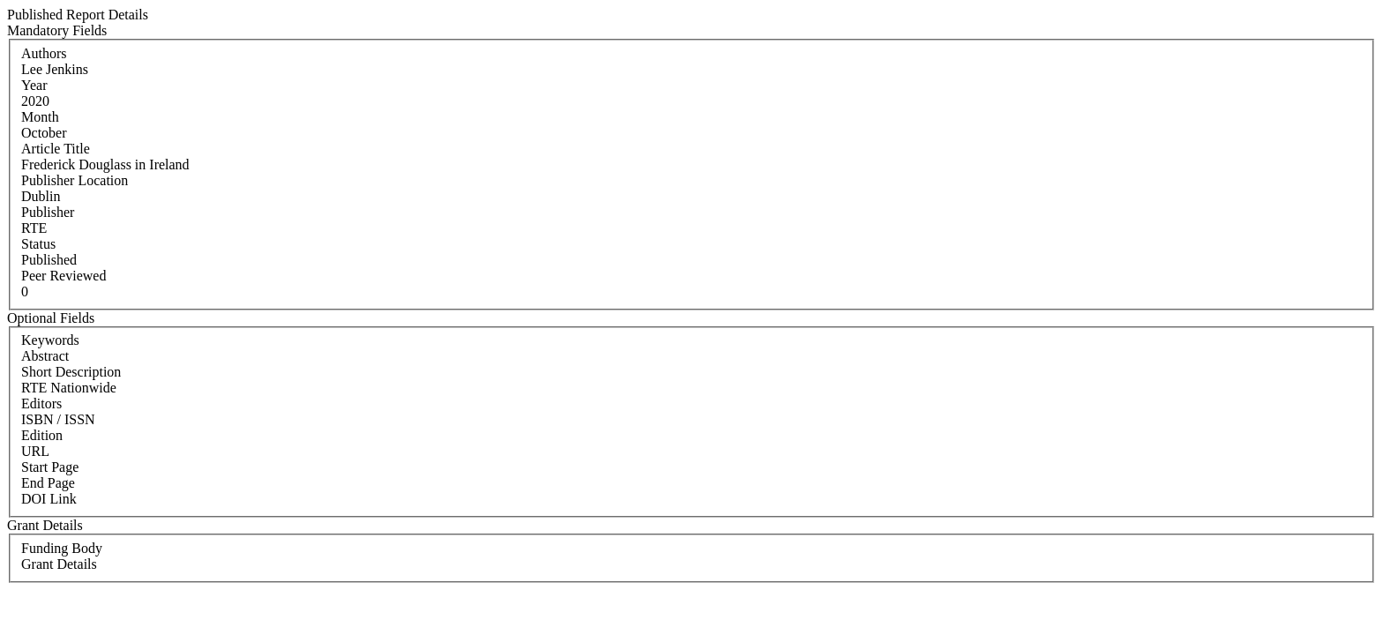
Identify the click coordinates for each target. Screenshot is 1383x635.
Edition (42, 435)
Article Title (55, 148)
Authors (44, 53)
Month (40, 116)
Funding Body (61, 548)
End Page (48, 482)
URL (35, 451)
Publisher (47, 212)
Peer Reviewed (63, 275)
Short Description (71, 371)
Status (38, 243)
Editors (41, 403)
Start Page (49, 466)
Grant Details (59, 564)
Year (34, 85)
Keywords (50, 339)
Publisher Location (74, 180)
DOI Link (49, 498)
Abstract (45, 355)
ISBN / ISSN (58, 419)
